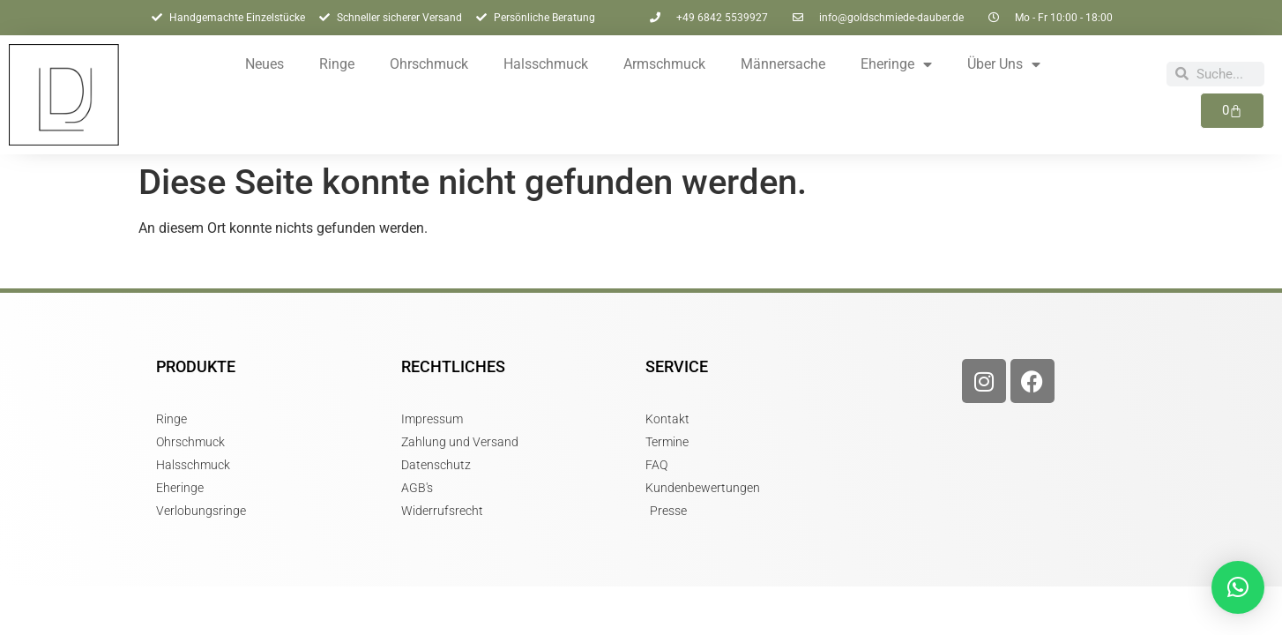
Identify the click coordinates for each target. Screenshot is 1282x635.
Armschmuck (664, 64)
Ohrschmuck (429, 64)
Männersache (783, 64)
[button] (1237, 587)
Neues (264, 64)
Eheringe (896, 64)
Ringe (336, 64)
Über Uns (1003, 64)
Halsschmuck (545, 64)
